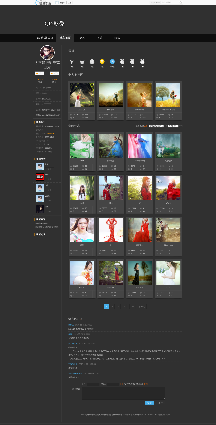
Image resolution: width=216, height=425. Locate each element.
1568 (54, 79)
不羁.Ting (139, 287)
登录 (62, 2)
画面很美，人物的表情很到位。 (48, 227)
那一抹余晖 (139, 110)
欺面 (48, 115)
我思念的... (110, 287)
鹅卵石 (71, 325)
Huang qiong (140, 161)
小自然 (43, 115)
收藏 (117, 38)
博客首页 (65, 38)
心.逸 (82, 203)
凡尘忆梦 (168, 161)
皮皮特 (53, 110)
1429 (40, 79)
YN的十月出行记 (168, 110)
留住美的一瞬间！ (42, 223)
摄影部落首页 (44, 38)
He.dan (82, 287)
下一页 (141, 306)
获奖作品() (142, 126)
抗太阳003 (46, 110)
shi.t (82, 161)
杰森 (58, 115)
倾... (110, 203)
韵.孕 (168, 287)
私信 (56, 73)
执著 (70, 334)
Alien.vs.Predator (75, 373)
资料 (82, 38)
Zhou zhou (168, 245)
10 (132, 306)
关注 (100, 38)
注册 (69, 3)
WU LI (168, 203)
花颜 (82, 245)
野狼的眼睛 (72, 364)
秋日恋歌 (110, 110)
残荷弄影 (139, 245)
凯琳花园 (110, 161)
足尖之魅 (82, 110)
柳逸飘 (53, 115)
